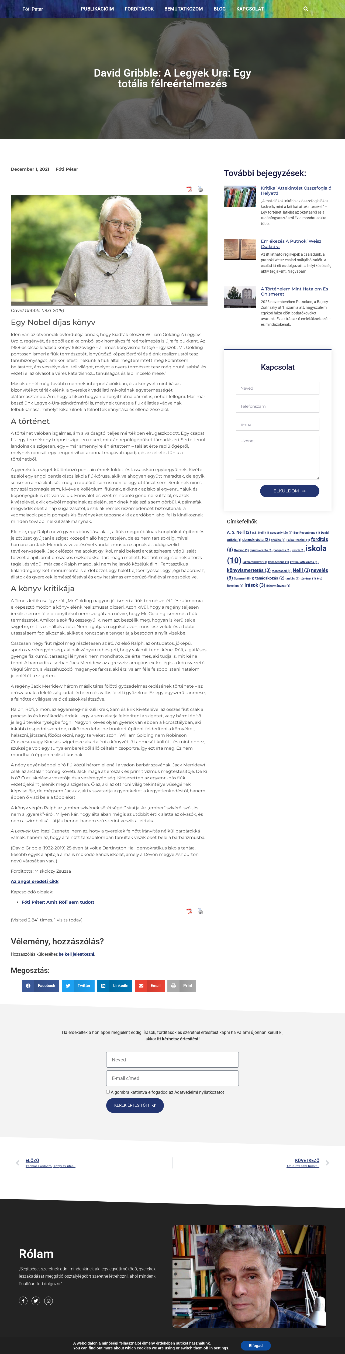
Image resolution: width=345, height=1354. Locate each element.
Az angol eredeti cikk (34, 881)
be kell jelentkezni (76, 954)
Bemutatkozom (183, 9)
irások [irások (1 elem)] (298, 550)
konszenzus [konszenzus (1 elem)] (278, 562)
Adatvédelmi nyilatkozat (137, 1347)
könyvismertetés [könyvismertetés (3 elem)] (249, 570)
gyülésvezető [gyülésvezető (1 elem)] (261, 550)
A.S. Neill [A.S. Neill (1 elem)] (260, 532)
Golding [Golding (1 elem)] (241, 550)
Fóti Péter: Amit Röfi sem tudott (58, 902)
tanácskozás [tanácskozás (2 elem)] (269, 578)
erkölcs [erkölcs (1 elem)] (278, 540)
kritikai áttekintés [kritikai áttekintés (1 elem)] (304, 562)
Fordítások (139, 9)
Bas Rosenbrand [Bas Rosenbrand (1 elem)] (307, 532)
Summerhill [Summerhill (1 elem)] (244, 578)
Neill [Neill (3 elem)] (301, 570)
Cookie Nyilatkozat (190, 1347)
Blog (220, 9)
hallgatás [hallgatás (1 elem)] (282, 550)
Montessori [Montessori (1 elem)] (282, 571)
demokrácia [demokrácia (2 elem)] (256, 539)
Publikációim (97, 9)
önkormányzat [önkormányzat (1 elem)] (278, 586)
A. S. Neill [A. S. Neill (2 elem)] (239, 532)
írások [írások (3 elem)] (254, 585)
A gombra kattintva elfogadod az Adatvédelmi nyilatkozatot (167, 1092)
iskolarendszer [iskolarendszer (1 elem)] (255, 562)
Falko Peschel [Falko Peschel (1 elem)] (298, 540)
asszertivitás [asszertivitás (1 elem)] (281, 532)
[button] (306, 9)
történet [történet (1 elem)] (308, 578)
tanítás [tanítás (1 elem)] (292, 578)
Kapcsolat (250, 9)
